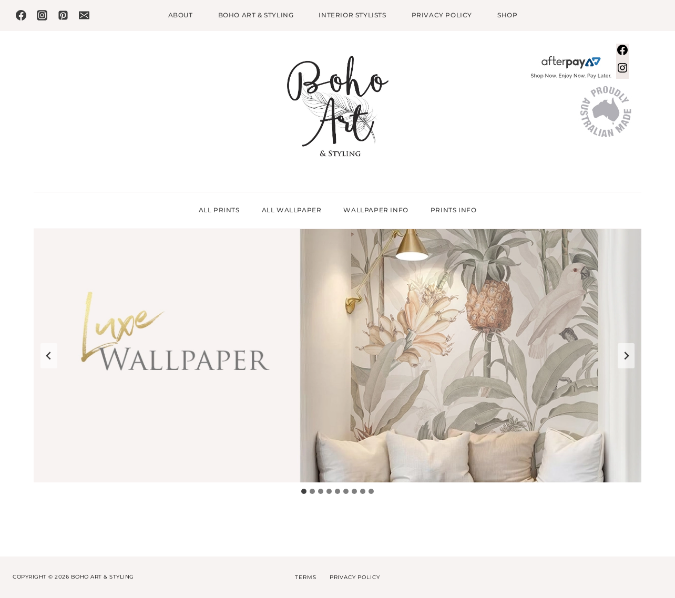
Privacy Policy (442, 15)
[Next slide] (626, 355)
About (180, 15)
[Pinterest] (63, 15)
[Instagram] (42, 15)
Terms (305, 577)
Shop (507, 15)
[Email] (84, 15)
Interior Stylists (352, 15)
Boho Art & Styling (256, 15)
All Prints (219, 210)
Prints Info (454, 210)
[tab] (303, 491)
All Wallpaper (292, 210)
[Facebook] (21, 15)
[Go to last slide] (48, 355)
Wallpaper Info (375, 210)
